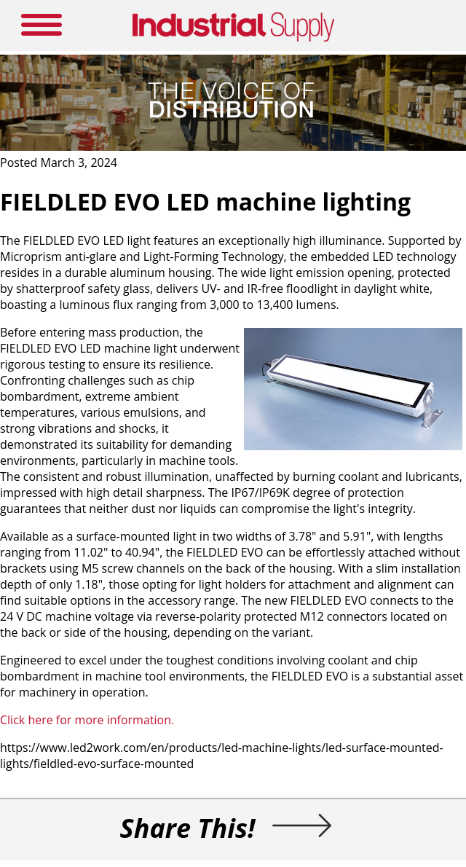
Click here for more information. (87, 720)
